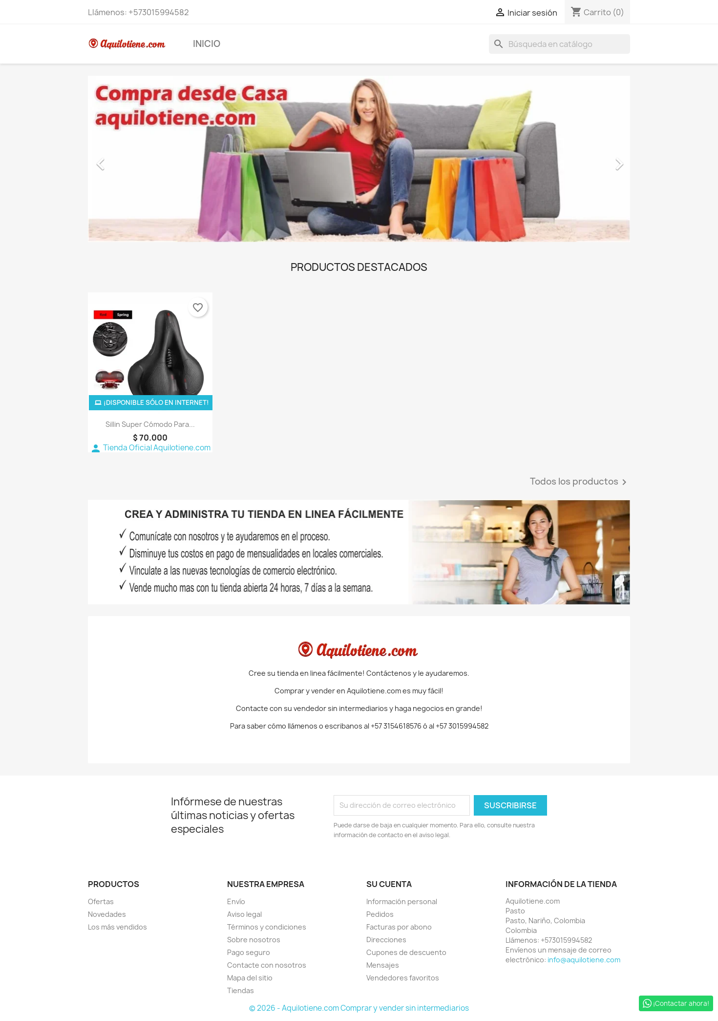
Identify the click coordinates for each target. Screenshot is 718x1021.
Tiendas (240, 990)
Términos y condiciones (266, 927)
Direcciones (386, 939)
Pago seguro (248, 952)
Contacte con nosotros (266, 965)
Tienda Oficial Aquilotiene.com (150, 448)
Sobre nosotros (253, 939)
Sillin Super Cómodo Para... (150, 424)
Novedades (107, 914)
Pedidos (380, 914)
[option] (359, 159)
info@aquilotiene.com (584, 959)
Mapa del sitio (250, 977)
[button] (128, 159)
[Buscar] (559, 44)
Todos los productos (580, 482)
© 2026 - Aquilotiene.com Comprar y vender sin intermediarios (359, 1008)
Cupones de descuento (406, 952)
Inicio (206, 44)
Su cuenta (389, 884)
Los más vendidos (117, 927)
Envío (236, 901)
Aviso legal (244, 914)
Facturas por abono (399, 927)
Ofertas (101, 901)
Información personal (401, 901)
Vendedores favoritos (402, 977)
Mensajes (382, 965)
